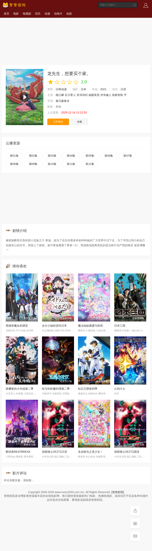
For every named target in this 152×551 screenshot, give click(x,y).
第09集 (33, 163)
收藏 (79, 121)
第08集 (14, 163)
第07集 (127, 155)
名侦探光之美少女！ (90, 451)
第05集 (90, 155)
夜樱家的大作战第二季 (19, 388)
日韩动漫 (61, 89)
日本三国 (119, 325)
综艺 (38, 13)
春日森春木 (62, 100)
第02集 (33, 155)
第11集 (71, 163)
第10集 (52, 163)
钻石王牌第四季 (87, 388)
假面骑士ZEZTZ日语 (54, 451)
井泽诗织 (82, 95)
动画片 (58, 13)
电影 (16, 13)
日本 (83, 89)
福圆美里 (94, 95)
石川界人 (70, 95)
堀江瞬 (60, 95)
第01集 (14, 155)
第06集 (108, 155)
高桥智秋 (117, 95)
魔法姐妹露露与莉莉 (90, 325)
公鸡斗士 (119, 388)
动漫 (47, 13)
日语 (123, 89)
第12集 (90, 163)
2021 (103, 89)
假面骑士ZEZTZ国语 (127, 451)
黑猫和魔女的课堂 (17, 325)
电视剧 (27, 13)
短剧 (69, 13)
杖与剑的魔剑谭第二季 (56, 388)
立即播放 (58, 121)
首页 (6, 13)
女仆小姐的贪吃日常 (54, 325)
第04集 (71, 155)
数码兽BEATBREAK (18, 451)
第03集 (52, 155)
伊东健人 (105, 95)
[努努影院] (117, 492)
